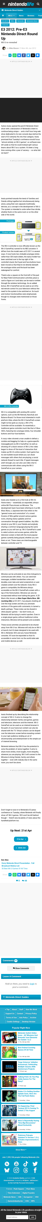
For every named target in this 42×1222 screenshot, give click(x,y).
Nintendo (20, 21)
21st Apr (21, 839)
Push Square (19, 1189)
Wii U (12, 21)
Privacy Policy (31, 1014)
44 (26, 880)
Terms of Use (11, 1018)
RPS (33, 1201)
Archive (33, 1018)
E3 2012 (5, 21)
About (14, 1009)
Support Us (9, 1014)
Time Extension (14, 1193)
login (32, 984)
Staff (21, 1009)
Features (5, 25)
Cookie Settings (13, 1022)
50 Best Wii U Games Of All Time (14, 868)
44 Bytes (26, 1180)
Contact (20, 1014)
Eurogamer (28, 1197)
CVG (27, 1201)
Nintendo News (10, 1197)
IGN (19, 1197)
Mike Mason (14, 48)
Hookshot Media (18, 1178)
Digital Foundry (29, 1193)
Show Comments (21, 968)
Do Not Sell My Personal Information (21, 1183)
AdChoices (34, 1180)
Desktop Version (28, 1022)
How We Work (31, 1009)
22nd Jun (21, 847)
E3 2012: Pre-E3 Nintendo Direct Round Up (19, 34)
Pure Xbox (30, 1189)
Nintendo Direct (32, 21)
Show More (21, 1150)
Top (7, 1009)
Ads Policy (23, 1018)
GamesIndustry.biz (15, 1201)
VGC (37, 1197)
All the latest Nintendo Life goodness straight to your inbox (21, 1211)
